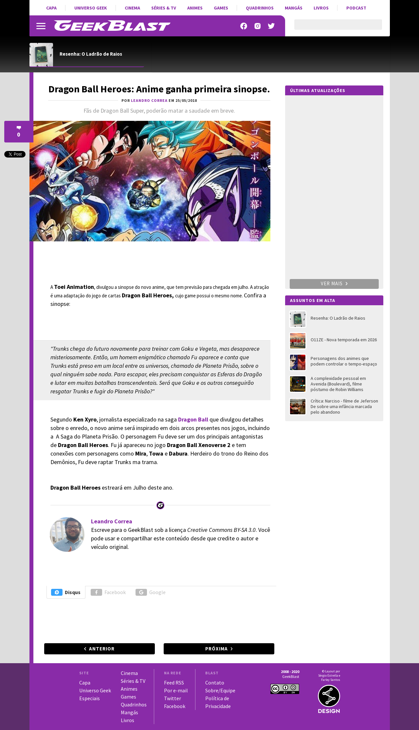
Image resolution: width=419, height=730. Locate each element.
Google (151, 592)
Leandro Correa (111, 521)
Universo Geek (90, 8)
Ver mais (334, 283)
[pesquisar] (332, 28)
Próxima (216, 649)
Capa (51, 8)
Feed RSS (174, 682)
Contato (214, 682)
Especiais (89, 698)
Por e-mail (176, 690)
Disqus (66, 592)
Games (221, 8)
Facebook (108, 592)
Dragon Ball (193, 419)
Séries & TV (163, 8)
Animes (195, 8)
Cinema (132, 8)
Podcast (356, 8)
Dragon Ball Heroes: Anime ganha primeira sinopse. (159, 89)
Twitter (172, 698)
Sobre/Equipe (220, 690)
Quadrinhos (260, 8)
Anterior (102, 649)
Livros (321, 8)
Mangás (293, 8)
